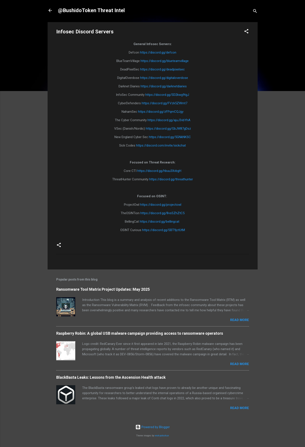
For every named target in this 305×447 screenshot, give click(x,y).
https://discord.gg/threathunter (171, 179)
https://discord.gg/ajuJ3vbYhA (169, 120)
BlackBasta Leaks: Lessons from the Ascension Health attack (111, 377)
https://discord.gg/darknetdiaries (164, 86)
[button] (246, 32)
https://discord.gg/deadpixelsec (162, 69)
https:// (151, 129)
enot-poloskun (162, 435)
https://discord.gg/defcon (158, 52)
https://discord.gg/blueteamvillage (165, 61)
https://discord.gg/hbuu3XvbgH (159, 171)
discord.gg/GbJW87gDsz (173, 129)
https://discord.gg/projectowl (160, 205)
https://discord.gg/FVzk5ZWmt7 (164, 103)
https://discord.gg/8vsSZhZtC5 (162, 213)
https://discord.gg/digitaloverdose (164, 78)
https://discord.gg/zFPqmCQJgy (160, 112)
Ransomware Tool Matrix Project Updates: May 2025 (103, 289)
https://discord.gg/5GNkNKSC (170, 137)
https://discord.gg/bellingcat (160, 222)
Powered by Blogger (152, 427)
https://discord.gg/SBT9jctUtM (163, 230)
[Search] (255, 11)
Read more (239, 320)
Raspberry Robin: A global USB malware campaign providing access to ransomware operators (139, 333)
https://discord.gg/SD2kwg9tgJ (167, 95)
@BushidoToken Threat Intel (91, 10)
